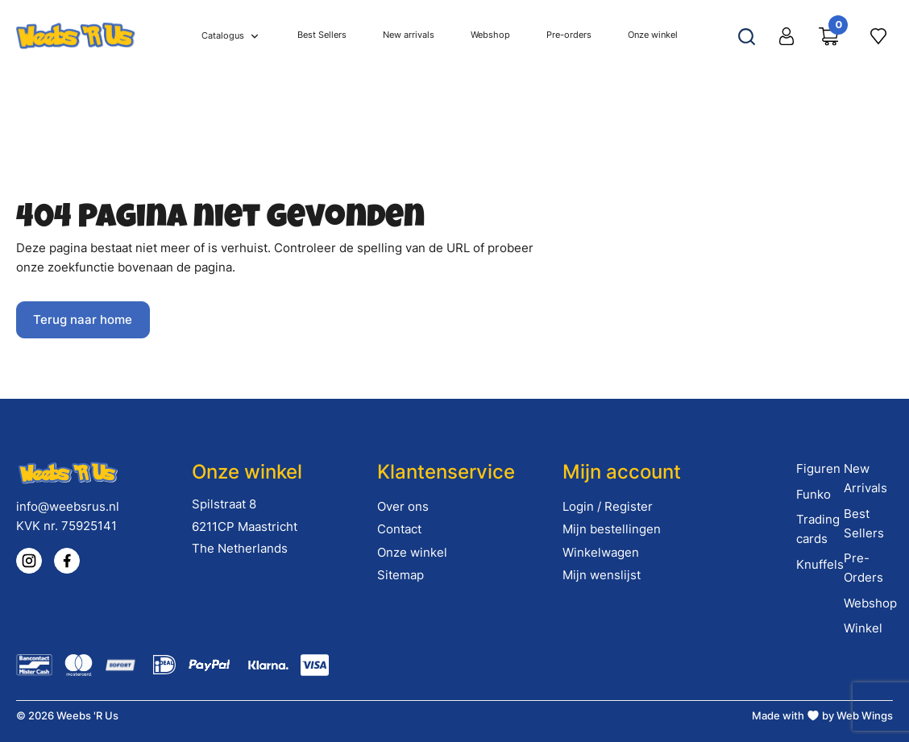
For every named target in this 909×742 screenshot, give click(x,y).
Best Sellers (864, 523)
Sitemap (400, 574)
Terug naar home (82, 319)
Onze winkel (412, 552)
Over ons (403, 506)
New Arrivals (865, 478)
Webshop (870, 603)
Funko (813, 494)
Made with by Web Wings (822, 715)
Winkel (863, 628)
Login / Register (607, 506)
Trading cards (818, 529)
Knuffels (820, 564)
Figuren (818, 468)
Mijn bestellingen (611, 529)
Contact (399, 529)
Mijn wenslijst (601, 574)
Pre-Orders (863, 567)
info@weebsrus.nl (67, 506)
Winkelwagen (600, 552)
